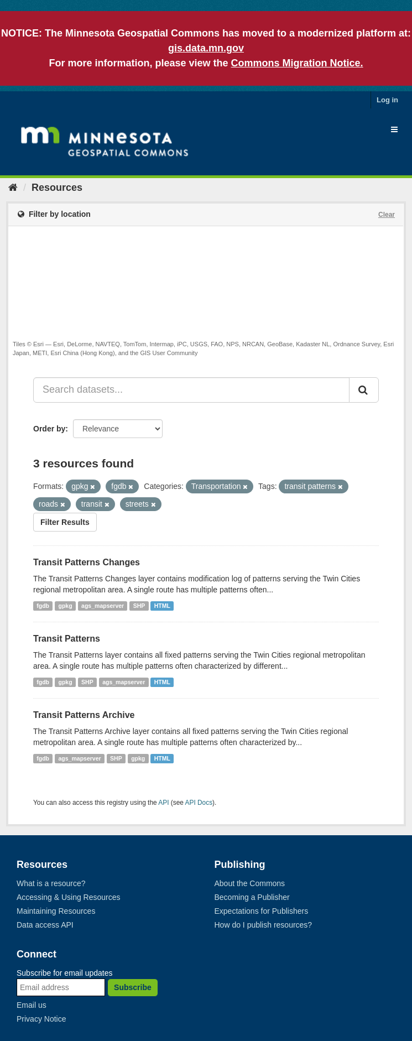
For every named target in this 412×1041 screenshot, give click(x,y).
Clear (386, 214)
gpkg (65, 605)
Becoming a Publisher (252, 897)
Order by (49, 428)
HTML (162, 605)
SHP (139, 605)
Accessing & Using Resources (69, 897)
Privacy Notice (41, 1018)
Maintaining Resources (56, 911)
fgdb (42, 605)
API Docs (199, 802)
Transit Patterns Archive (83, 715)
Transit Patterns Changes (86, 562)
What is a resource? (51, 883)
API (163, 802)
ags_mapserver (102, 605)
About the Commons (250, 883)
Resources (57, 187)
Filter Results (65, 522)
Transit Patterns (66, 638)
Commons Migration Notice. (297, 63)
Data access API (45, 924)
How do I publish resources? (263, 924)
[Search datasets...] (191, 390)
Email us (31, 1005)
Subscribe (133, 987)
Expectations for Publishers (262, 911)
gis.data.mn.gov (206, 48)
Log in (387, 100)
